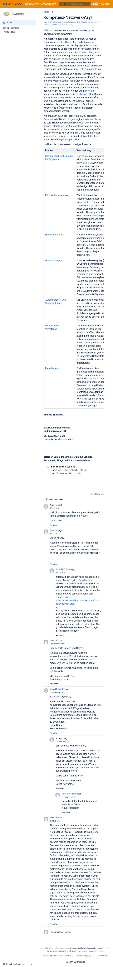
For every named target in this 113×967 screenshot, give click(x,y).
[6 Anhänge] (52, 12)
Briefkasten (59, 77)
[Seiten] (18, 22)
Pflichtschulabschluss (56, 195)
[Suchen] (61, 4)
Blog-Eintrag (63, 139)
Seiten (46, 12)
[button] (96, 4)
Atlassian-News (101, 956)
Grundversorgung (54, 260)
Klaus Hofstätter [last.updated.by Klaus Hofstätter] (88, 22)
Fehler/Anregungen (84, 956)
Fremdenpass (52, 368)
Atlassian (75, 962)
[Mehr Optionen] (106, 12)
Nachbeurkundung (54, 234)
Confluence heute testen (93, 951)
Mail (60, 439)
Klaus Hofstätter (63, 569)
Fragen (71, 119)
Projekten (90, 90)
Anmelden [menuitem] (105, 4)
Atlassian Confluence (61, 956)
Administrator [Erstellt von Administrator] (58, 22)
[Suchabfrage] (75, 4)
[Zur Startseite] (30, 4)
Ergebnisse (82, 94)
